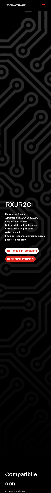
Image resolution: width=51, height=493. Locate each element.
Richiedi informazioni (24, 250)
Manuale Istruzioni (22, 258)
